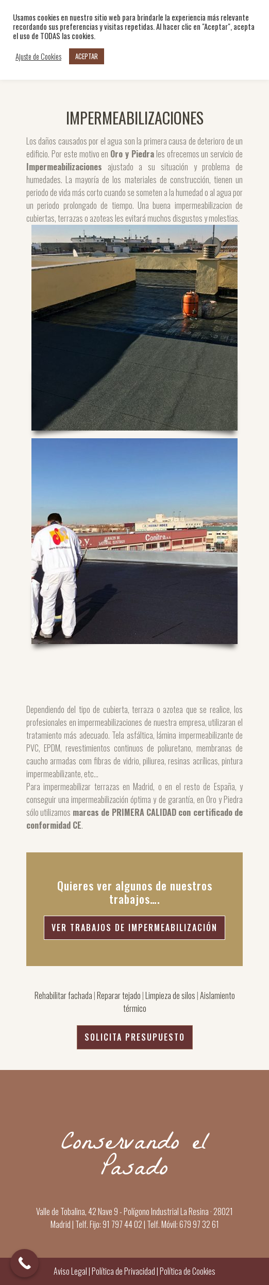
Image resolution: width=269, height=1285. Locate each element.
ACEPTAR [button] (86, 56)
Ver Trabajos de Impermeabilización (134, 927)
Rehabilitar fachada (63, 995)
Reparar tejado (119, 995)
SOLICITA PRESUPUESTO (135, 1037)
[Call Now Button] (24, 1263)
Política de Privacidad (123, 1271)
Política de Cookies (186, 1271)
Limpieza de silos (170, 995)
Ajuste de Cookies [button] (38, 56)
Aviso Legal (70, 1271)
